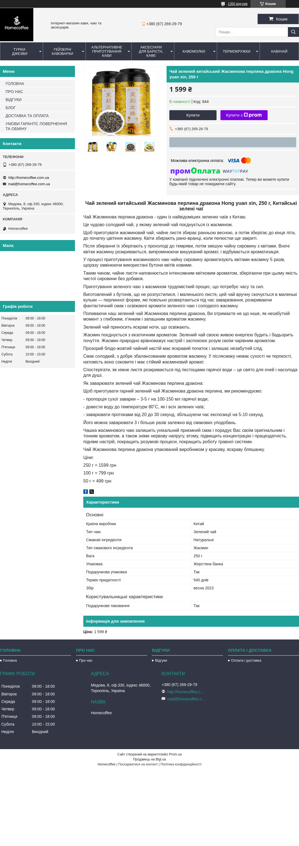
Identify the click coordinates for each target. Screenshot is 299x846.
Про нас (85, 660)
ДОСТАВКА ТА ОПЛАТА (27, 116)
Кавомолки (194, 51)
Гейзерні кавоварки (62, 51)
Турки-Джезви (19, 51)
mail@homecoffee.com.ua (29, 184)
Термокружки (236, 51)
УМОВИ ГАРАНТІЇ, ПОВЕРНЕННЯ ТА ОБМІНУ (36, 126)
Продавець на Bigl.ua (149, 759)
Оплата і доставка (246, 660)
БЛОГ (11, 107)
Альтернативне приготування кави (106, 51)
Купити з (244, 115)
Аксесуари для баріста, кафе (151, 51)
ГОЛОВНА (15, 83)
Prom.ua (175, 754)
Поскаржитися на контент (138, 764)
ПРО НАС (14, 91)
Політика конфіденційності (181, 764)
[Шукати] (293, 32)
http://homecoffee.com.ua (28, 178)
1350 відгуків (238, 4)
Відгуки (161, 660)
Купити (193, 115)
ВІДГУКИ (13, 99)
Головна (10, 660)
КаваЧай (279, 51)
